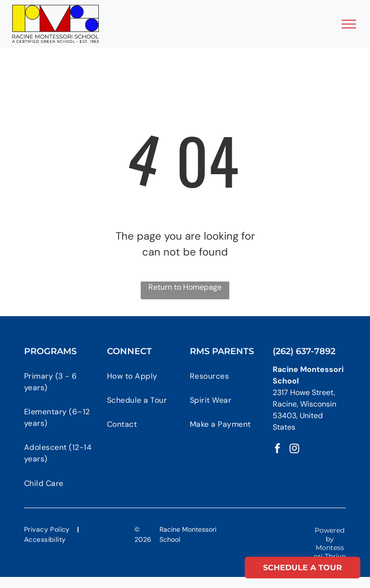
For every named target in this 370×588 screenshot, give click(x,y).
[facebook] (277, 449)
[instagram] (294, 449)
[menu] (348, 24)
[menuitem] (63, 381)
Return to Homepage (185, 287)
